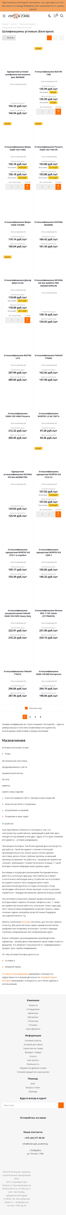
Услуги (33, 1056)
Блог (33, 1083)
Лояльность (33, 1064)
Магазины (33, 1017)
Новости (33, 1005)
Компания (33, 1000)
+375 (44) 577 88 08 (34, 1137)
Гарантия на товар (33, 1048)
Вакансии (33, 1013)
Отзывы (33, 1024)
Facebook (29, 1124)
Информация (33, 1035)
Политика (33, 1021)
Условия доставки (33, 1044)
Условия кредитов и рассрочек (33, 1071)
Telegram (43, 1124)
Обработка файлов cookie (33, 1068)
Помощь (33, 1078)
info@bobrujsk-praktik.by (35, 1143)
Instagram (36, 1124)
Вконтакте (22, 1124)
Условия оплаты (33, 1040)
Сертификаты (33, 1028)
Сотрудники (33, 1009)
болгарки (26, 921)
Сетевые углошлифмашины (15, 974)
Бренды (33, 1091)
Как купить (33, 1060)
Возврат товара (33, 1052)
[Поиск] (61, 16)
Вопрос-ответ (33, 1087)
